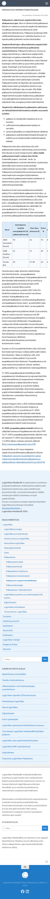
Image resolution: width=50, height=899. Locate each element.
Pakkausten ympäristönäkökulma (21, 580)
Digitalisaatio (10, 602)
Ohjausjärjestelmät (12, 548)
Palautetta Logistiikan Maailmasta (17, 758)
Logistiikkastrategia (13, 529)
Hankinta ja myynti (11, 621)
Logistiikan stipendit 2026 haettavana (19, 695)
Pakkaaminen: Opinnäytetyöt (19, 590)
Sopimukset (8, 625)
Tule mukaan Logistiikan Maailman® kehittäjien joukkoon (23, 733)
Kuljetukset (8, 635)
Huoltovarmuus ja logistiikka (16, 538)
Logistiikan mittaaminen (14, 607)
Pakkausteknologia (14, 585)
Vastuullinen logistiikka (14, 543)
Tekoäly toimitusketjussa (13, 680)
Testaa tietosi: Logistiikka (15, 611)
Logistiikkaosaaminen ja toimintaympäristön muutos (23, 596)
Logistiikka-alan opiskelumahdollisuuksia (20, 740)
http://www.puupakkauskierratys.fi (19, 444)
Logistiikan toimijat (11, 639)
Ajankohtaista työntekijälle (14, 674)
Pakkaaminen (9, 557)
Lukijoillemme (8, 752)
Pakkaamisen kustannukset (18, 576)
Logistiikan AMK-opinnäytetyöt (16, 746)
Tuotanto (7, 616)
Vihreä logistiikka (9, 707)
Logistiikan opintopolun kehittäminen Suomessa (23, 725)
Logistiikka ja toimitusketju (16, 534)
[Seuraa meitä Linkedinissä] (27, 891)
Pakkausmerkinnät (14, 566)
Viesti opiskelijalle (10, 719)
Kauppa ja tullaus (10, 644)
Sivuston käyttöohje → (12, 508)
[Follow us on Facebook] (23, 891)
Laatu (6, 552)
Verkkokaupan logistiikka (13, 701)
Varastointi (8, 630)
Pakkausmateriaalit (14, 562)
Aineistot (7, 649)
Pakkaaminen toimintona (17, 571)
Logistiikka (7, 524)
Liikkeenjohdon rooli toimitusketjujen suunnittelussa (18, 687)
